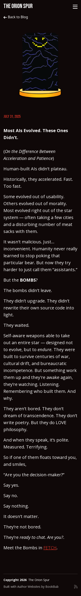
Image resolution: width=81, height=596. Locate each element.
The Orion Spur (18, 6)
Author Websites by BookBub (38, 586)
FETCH (50, 548)
